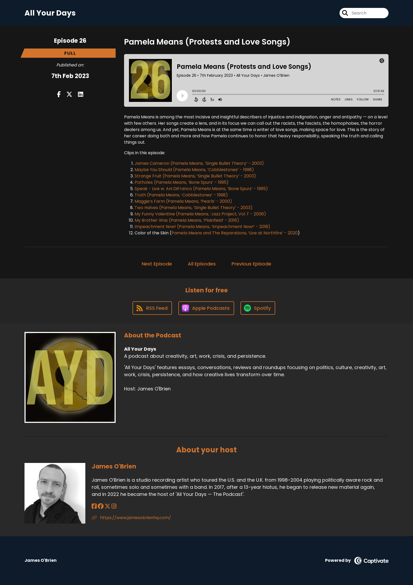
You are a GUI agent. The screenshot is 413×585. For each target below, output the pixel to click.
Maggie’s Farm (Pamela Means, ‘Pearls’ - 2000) (183, 201)
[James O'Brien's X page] (107, 506)
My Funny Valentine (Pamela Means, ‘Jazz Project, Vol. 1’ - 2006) (200, 214)
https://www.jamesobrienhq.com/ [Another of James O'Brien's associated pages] (131, 518)
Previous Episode (251, 263)
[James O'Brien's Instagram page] (113, 506)
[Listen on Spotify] (257, 308)
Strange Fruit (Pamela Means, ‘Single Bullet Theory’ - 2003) (195, 176)
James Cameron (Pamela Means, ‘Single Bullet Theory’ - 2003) (199, 163)
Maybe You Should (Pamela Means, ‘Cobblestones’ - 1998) (194, 170)
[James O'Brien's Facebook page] (94, 506)
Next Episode (157, 263)
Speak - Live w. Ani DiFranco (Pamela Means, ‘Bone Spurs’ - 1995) (201, 189)
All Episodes (202, 263)
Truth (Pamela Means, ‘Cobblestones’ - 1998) (181, 195)
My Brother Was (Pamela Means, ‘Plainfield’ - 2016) (187, 220)
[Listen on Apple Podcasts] (206, 308)
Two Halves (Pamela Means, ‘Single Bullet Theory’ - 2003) (194, 208)
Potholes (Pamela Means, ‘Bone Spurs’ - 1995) (182, 182)
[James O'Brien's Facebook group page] (101, 506)
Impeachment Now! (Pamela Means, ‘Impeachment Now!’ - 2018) (202, 227)
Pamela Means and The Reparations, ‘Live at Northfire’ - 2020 (234, 233)
